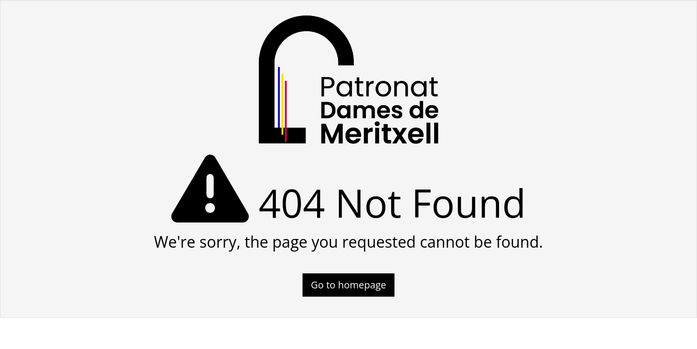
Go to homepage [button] (348, 284)
